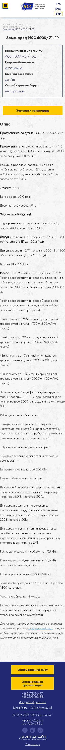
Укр (58, 14)
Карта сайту (32, 744)
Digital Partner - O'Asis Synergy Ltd (32, 708)
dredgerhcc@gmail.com (32, 702)
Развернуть (5, 6)
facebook (25, 730)
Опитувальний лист (32, 669)
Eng (58, 9)
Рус (58, 4)
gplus (40, 730)
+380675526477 (32, 693)
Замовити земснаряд (32, 110)
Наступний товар (59, 652)
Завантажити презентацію (32, 683)
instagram (32, 730)
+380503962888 (32, 696)
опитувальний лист (40, 628)
